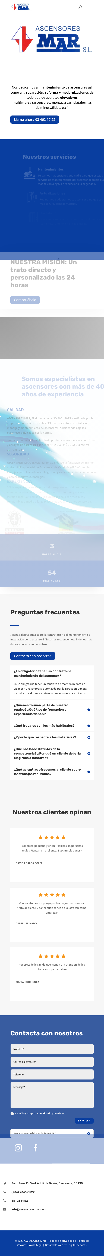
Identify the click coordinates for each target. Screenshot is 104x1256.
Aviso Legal (35, 1245)
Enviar (84, 1120)
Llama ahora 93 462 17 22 (34, 119)
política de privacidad (52, 1113)
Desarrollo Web (54, 1245)
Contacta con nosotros (32, 655)
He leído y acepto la (38, 1113)
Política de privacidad (61, 1240)
